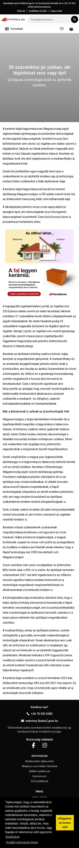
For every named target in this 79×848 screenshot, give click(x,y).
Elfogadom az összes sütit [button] (64, 822)
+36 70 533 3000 (39, 713)
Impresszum (39, 776)
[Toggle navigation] (15, 29)
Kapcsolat (56, 10)
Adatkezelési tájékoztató (39, 761)
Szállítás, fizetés (38, 10)
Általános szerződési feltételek (39, 766)
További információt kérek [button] (22, 842)
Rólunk (21, 10)
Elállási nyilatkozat (39, 771)
